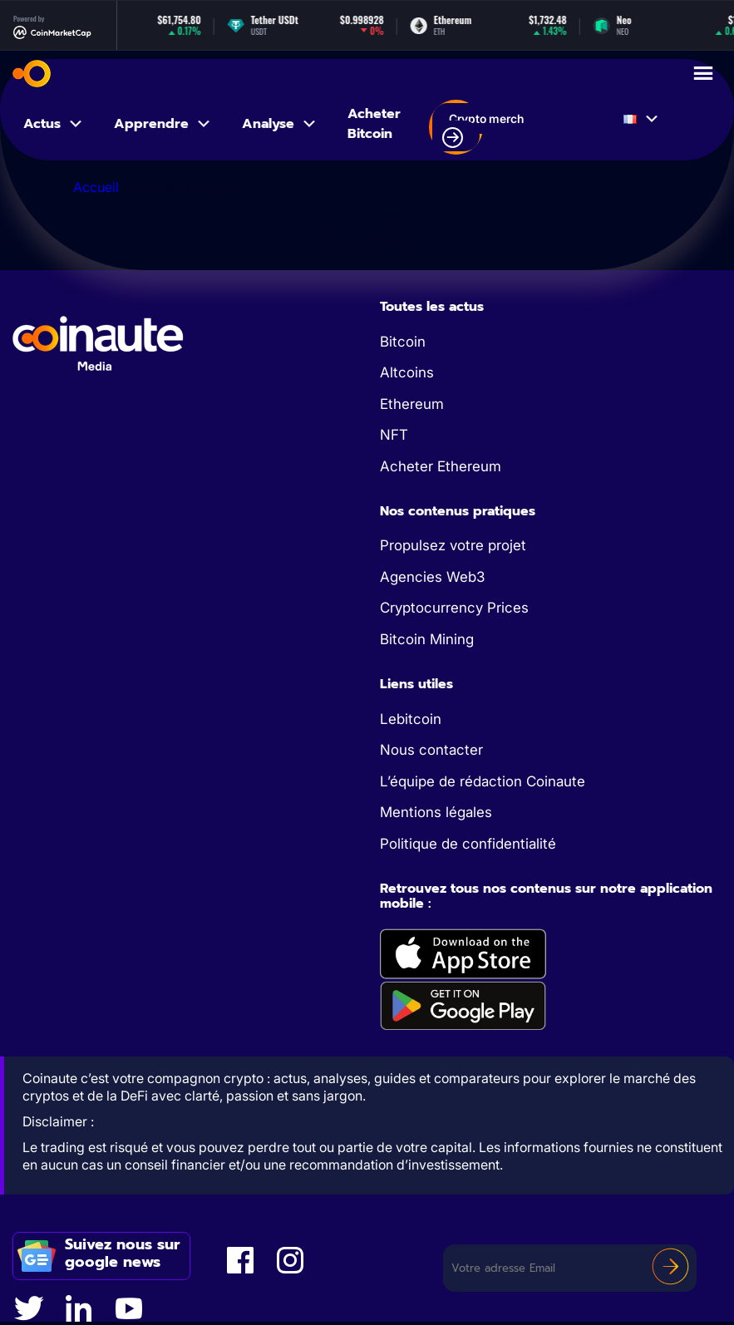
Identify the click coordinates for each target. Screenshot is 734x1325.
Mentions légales (436, 812)
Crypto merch (483, 129)
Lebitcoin (410, 719)
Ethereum (412, 404)
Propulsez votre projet (453, 545)
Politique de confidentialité (468, 843)
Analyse (280, 124)
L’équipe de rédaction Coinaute (482, 781)
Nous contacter (431, 749)
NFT (394, 434)
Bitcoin (403, 341)
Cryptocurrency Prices (454, 607)
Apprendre (163, 124)
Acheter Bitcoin (374, 124)
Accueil (96, 187)
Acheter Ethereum (440, 466)
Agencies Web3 (432, 577)
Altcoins (407, 372)
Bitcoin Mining (427, 639)
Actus (53, 124)
